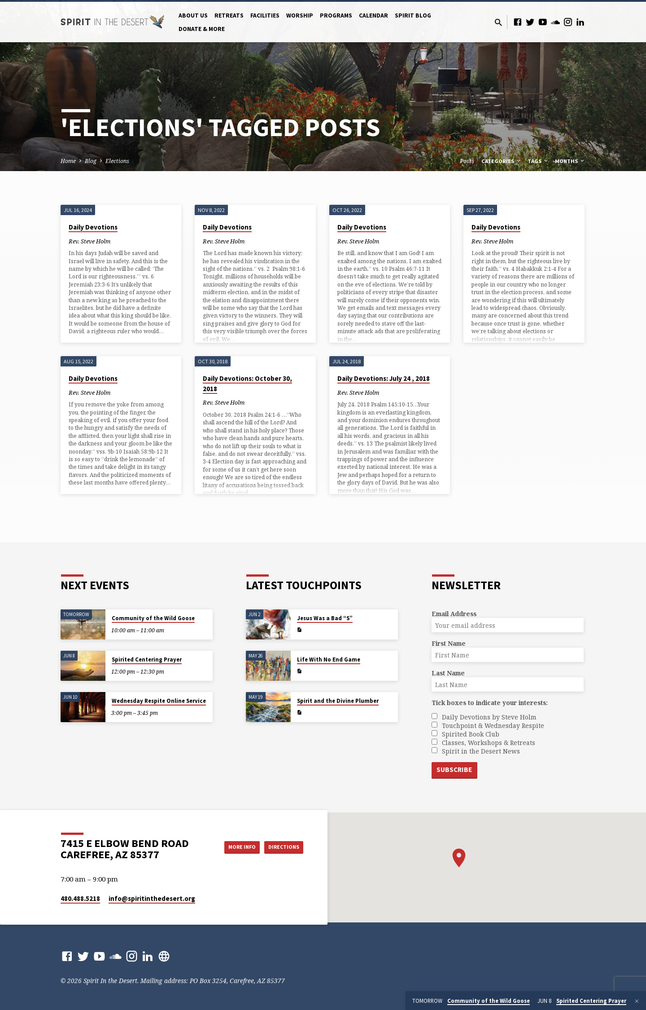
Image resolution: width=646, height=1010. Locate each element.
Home (68, 161)
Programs (336, 15)
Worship (299, 15)
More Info (230, 846)
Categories (501, 161)
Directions (280, 846)
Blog (90, 161)
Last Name (448, 672)
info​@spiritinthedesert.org (152, 898)
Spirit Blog (413, 15)
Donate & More (202, 29)
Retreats (229, 15)
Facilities (264, 15)
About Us (193, 15)
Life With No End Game (328, 658)
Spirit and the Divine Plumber (338, 700)
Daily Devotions (93, 227)
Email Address (454, 613)
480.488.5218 (80, 898)
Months (570, 161)
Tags (538, 161)
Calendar (373, 15)
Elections (117, 161)
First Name (449, 642)
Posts (467, 161)
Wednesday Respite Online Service (159, 700)
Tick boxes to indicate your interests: (490, 701)
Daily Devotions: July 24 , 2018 (383, 378)
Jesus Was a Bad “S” (325, 617)
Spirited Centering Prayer (147, 658)
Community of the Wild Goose (153, 617)
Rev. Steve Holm (89, 241)
